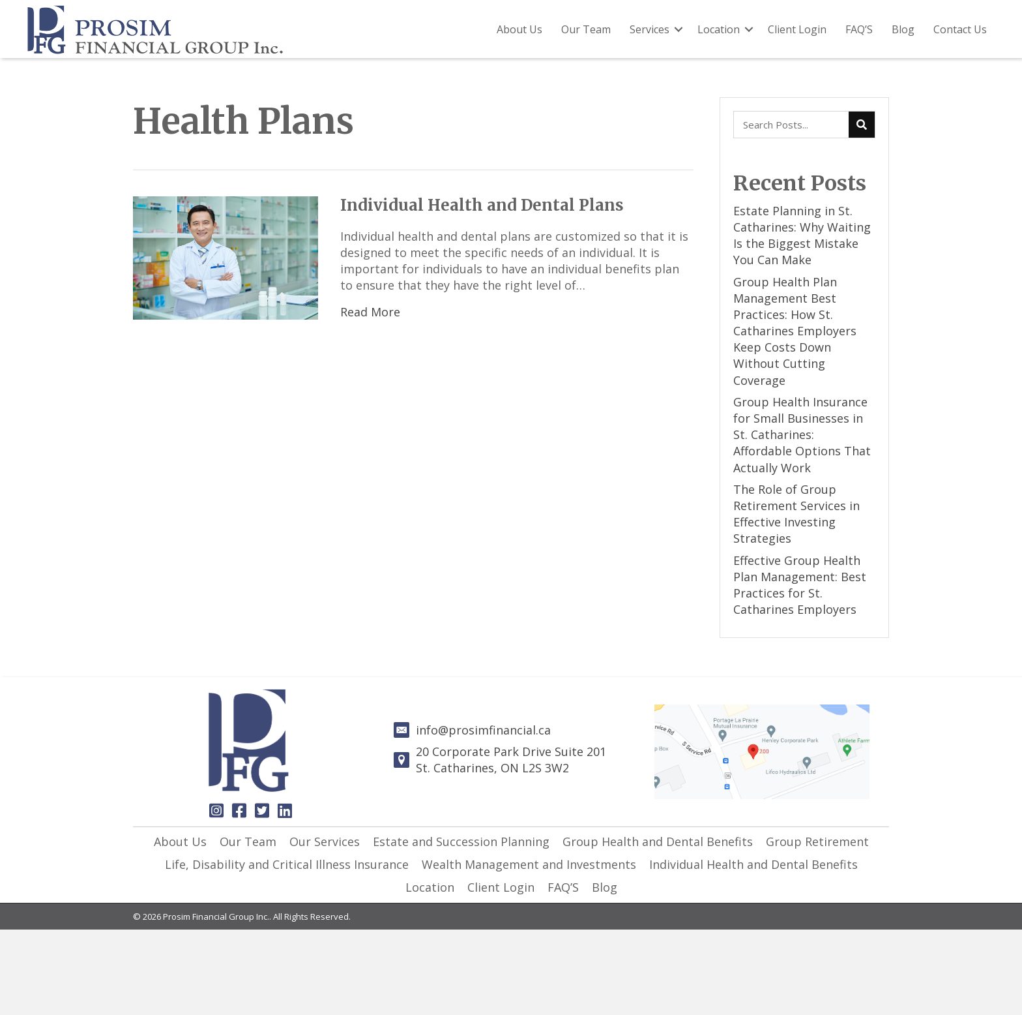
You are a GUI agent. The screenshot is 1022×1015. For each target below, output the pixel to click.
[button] (216, 810)
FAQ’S (859, 29)
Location (718, 29)
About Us (519, 29)
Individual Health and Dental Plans (482, 205)
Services (649, 29)
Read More (370, 312)
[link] (180, 841)
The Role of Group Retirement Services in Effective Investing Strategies (796, 514)
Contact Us (960, 29)
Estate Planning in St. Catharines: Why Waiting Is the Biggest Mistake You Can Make (802, 235)
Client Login (797, 29)
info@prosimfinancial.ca (483, 730)
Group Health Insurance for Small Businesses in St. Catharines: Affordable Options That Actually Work (802, 435)
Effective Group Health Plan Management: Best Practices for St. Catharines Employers (799, 585)
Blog (903, 29)
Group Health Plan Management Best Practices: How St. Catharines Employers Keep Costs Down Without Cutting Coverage (794, 331)
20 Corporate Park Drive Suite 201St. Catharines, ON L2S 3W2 (511, 760)
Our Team (586, 29)
